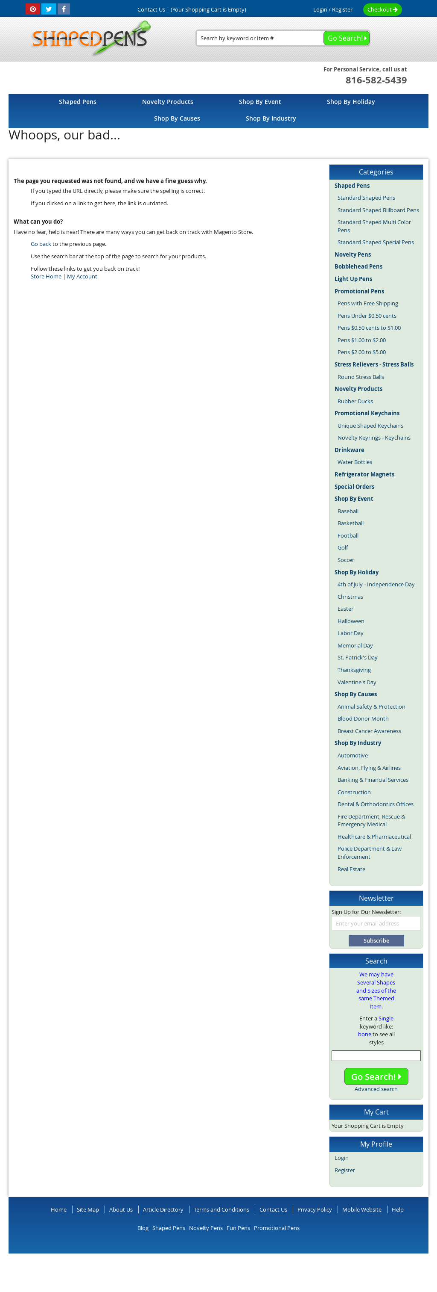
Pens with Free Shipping (368, 303)
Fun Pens (238, 1228)
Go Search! (376, 1076)
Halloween (351, 621)
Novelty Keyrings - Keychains (374, 437)
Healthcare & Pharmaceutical (374, 836)
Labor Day (351, 633)
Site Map (88, 1209)
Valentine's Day (357, 682)
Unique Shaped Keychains (370, 425)
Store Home (46, 276)
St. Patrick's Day (358, 657)
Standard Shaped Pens (366, 197)
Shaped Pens (168, 1228)
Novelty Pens (206, 1228)
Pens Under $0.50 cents (367, 315)
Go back (41, 244)
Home (59, 1209)
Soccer (346, 560)
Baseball (348, 511)
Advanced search (376, 1089)
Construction (354, 792)
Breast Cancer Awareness (369, 731)
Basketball (351, 523)
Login (320, 9)
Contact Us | (153, 9)
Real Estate (351, 869)
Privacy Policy (314, 1209)
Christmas (350, 596)
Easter (345, 608)
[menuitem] (77, 101)
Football (348, 535)
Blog (143, 1228)
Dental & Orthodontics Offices (376, 804)
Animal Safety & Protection (371, 706)
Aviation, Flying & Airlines (369, 768)
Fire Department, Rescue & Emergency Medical (371, 820)
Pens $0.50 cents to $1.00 (369, 327)
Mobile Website (362, 1209)
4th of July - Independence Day (376, 584)
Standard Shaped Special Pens (376, 242)
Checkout (382, 9)
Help (398, 1209)
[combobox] (282, 38)
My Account (82, 276)
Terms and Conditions (221, 1209)
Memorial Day (355, 645)
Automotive (353, 755)
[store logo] (88, 39)
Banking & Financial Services (373, 779)
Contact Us (273, 1209)
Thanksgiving (354, 670)
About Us (121, 1209)
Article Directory (163, 1209)
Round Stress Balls (361, 377)
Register (342, 9)
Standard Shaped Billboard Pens (378, 210)
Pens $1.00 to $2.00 (362, 340)
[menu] (218, 111)
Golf (343, 547)
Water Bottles (355, 462)
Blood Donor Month (363, 718)
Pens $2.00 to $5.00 (362, 352)
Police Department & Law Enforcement (370, 852)
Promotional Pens (277, 1228)
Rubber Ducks (355, 401)
